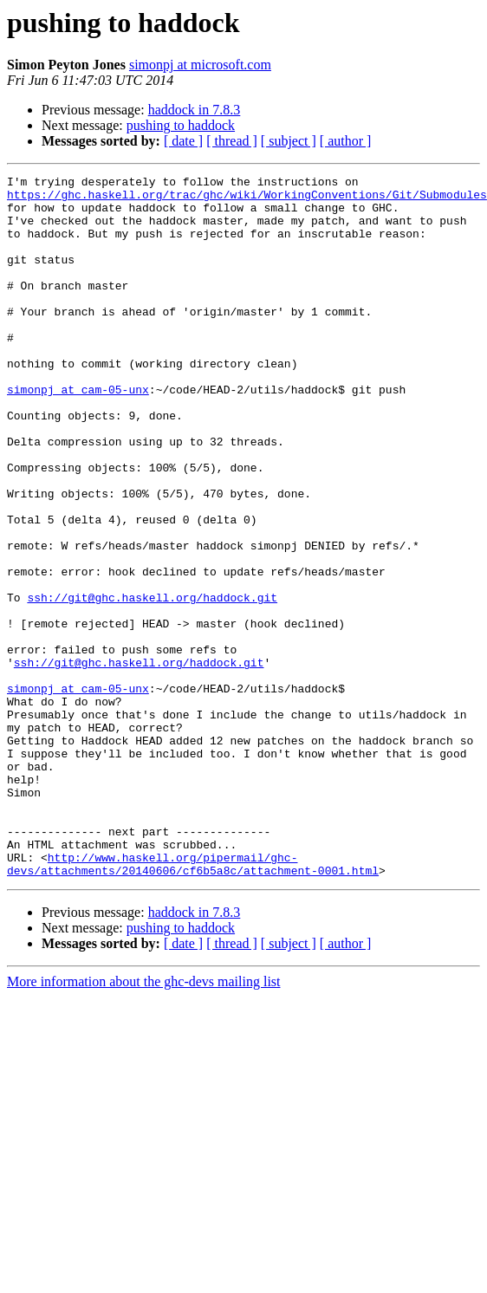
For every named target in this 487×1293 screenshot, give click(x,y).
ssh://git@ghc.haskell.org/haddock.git (152, 683)
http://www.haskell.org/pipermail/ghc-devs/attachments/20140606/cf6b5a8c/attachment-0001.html (193, 1002)
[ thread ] (231, 140)
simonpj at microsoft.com (200, 64)
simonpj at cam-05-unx (78, 433)
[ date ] (183, 140)
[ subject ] (288, 140)
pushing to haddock (181, 125)
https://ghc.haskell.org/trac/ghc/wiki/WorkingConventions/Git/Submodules (247, 199)
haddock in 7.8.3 (194, 109)
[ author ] (346, 140)
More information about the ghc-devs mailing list (144, 1121)
